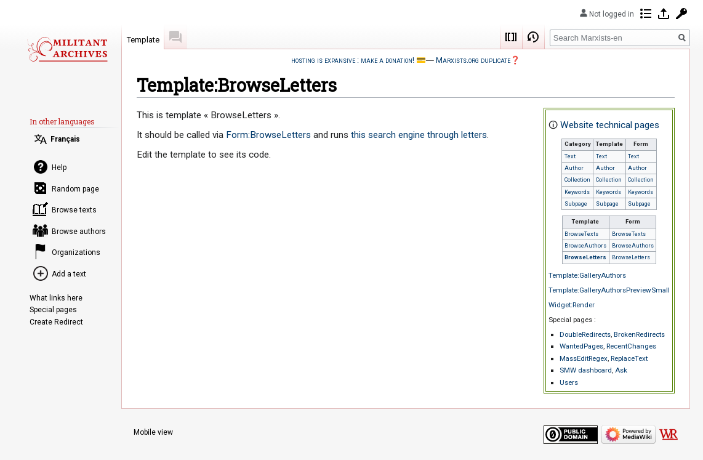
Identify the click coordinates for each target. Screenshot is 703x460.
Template (143, 39)
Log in (663, 13)
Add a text (69, 274)
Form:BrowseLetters (268, 134)
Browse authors (79, 231)
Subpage (575, 204)
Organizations (76, 252)
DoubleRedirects (585, 334)
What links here (56, 298)
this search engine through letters (419, 134)
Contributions (646, 13)
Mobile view (153, 432)
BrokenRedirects (639, 334)
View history (534, 37)
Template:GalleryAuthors (587, 275)
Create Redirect (56, 322)
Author (574, 168)
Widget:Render (571, 305)
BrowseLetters (585, 257)
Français (65, 139)
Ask (621, 370)
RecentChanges (631, 346)
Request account (681, 13)
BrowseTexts (581, 234)
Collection (577, 180)
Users (569, 382)
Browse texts (74, 210)
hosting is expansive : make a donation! (352, 60)
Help (59, 167)
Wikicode (511, 37)
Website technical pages (609, 125)
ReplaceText (629, 358)
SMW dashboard (586, 370)
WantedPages (581, 346)
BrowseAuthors (585, 246)
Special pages (53, 309)
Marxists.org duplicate (473, 60)
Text (570, 156)
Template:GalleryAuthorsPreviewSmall (609, 290)
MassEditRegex (584, 358)
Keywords (577, 192)
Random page (75, 189)
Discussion (175, 37)
